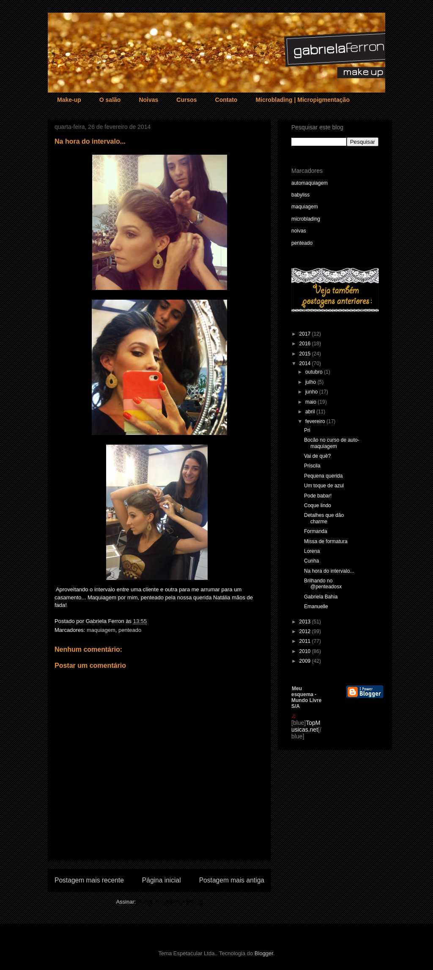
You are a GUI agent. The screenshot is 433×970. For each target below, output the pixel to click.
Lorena (312, 551)
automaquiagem (309, 183)
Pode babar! (318, 496)
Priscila (312, 466)
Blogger (264, 953)
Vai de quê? (317, 456)
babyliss (300, 195)
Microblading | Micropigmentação (302, 99)
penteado (129, 630)
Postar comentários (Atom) (170, 902)
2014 (305, 363)
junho (312, 392)
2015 (305, 354)
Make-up (69, 99)
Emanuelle (316, 606)
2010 (305, 651)
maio (311, 402)
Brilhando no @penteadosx (323, 584)
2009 (305, 661)
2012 (305, 631)
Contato (226, 99)
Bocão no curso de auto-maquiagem (331, 443)
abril (310, 412)
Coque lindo (317, 505)
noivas (298, 231)
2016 (305, 344)
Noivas (148, 99)
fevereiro (315, 421)
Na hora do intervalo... (329, 571)
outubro (314, 372)
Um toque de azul (324, 486)
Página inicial (161, 880)
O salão (110, 99)
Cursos (186, 99)
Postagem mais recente (89, 880)
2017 (305, 334)
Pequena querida (323, 476)
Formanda (315, 531)
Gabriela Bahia (320, 597)
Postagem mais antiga (231, 880)
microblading (305, 219)
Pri (307, 430)
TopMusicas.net (305, 726)
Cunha (311, 561)
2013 (305, 622)
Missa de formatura (326, 541)
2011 (305, 641)
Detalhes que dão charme (324, 518)
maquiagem (101, 630)
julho (311, 382)
